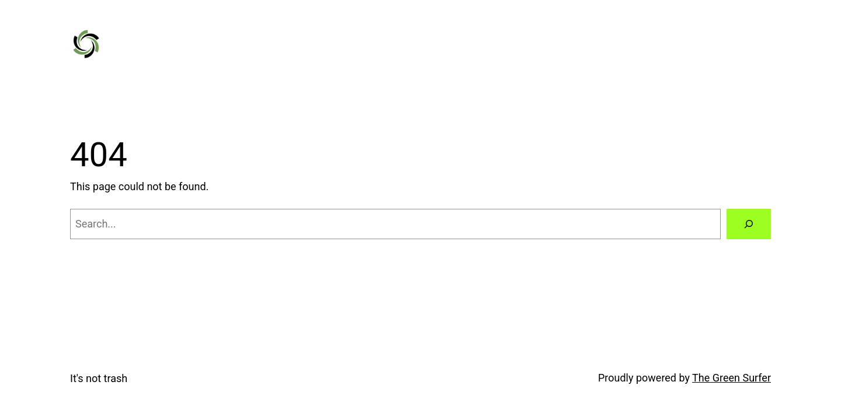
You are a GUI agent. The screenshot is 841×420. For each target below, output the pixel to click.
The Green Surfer (731, 378)
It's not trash (98, 378)
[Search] (749, 224)
